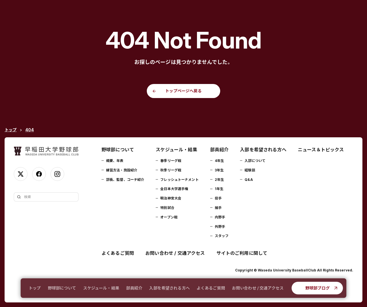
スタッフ (222, 236)
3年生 (219, 170)
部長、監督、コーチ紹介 (125, 179)
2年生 (219, 179)
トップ (35, 288)
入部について (255, 161)
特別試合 (167, 208)
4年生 (219, 161)
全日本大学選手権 (174, 189)
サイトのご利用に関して (242, 253)
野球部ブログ (317, 288)
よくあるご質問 (211, 288)
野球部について (62, 288)
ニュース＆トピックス (321, 149)
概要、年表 (115, 161)
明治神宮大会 (170, 198)
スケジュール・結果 (101, 288)
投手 (218, 198)
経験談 (250, 170)
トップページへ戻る (183, 90)
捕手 (218, 208)
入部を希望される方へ (169, 288)
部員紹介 (134, 288)
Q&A (249, 179)
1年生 (219, 189)
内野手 (220, 217)
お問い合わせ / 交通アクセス (258, 288)
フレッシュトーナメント (179, 179)
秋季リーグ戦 (170, 170)
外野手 (220, 226)
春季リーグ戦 (170, 161)
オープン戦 (168, 217)
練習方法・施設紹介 (121, 170)
